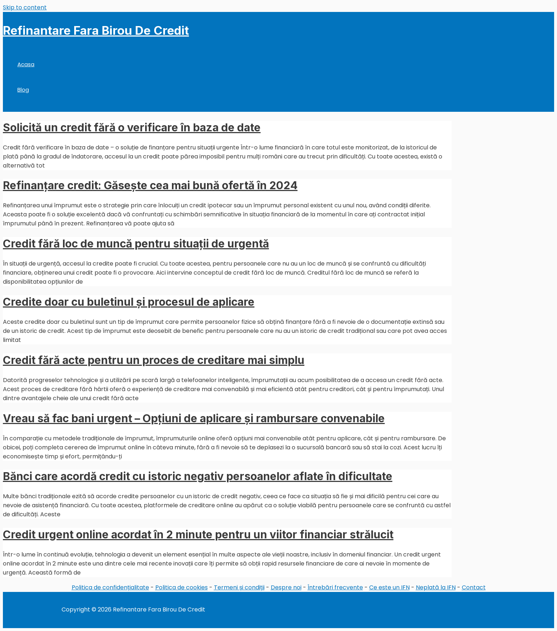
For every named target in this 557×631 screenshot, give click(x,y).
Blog (23, 89)
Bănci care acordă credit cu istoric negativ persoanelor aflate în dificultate (197, 476)
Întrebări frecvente (335, 587)
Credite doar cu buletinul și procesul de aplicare (128, 301)
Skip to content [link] (25, 7)
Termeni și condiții (239, 587)
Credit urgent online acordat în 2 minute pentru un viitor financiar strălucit (198, 534)
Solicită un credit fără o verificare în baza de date (132, 127)
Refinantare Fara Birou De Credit (96, 30)
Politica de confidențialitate (110, 587)
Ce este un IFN (389, 587)
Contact (474, 587)
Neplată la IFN (436, 587)
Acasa (25, 64)
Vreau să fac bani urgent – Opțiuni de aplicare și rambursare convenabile (194, 418)
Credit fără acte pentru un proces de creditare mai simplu (153, 360)
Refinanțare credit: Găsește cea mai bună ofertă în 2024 (150, 185)
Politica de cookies (181, 587)
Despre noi (286, 587)
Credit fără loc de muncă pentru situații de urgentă (136, 243)
